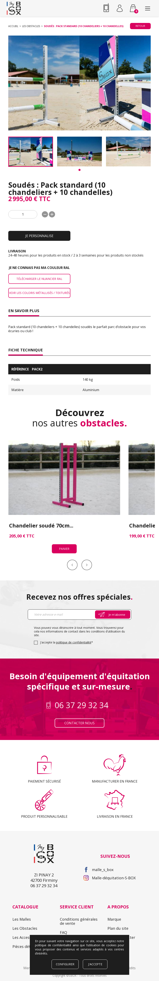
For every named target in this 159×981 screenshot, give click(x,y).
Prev (72, 535)
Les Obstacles (24, 898)
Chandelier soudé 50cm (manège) (114, 498)
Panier (42, 519)
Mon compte (71, 912)
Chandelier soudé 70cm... (41, 495)
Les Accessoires (26, 908)
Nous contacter (121, 908)
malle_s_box (102, 840)
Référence (20, 369)
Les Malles (21, 889)
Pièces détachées (27, 917)
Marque (114, 889)
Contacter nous (79, 693)
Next (87, 535)
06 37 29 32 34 (106, 8)
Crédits (130, 938)
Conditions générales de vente (79, 891)
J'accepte (95, 964)
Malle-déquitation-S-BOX (114, 848)
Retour (140, 26)
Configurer (65, 964)
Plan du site (117, 898)
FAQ (63, 903)
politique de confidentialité (73, 613)
